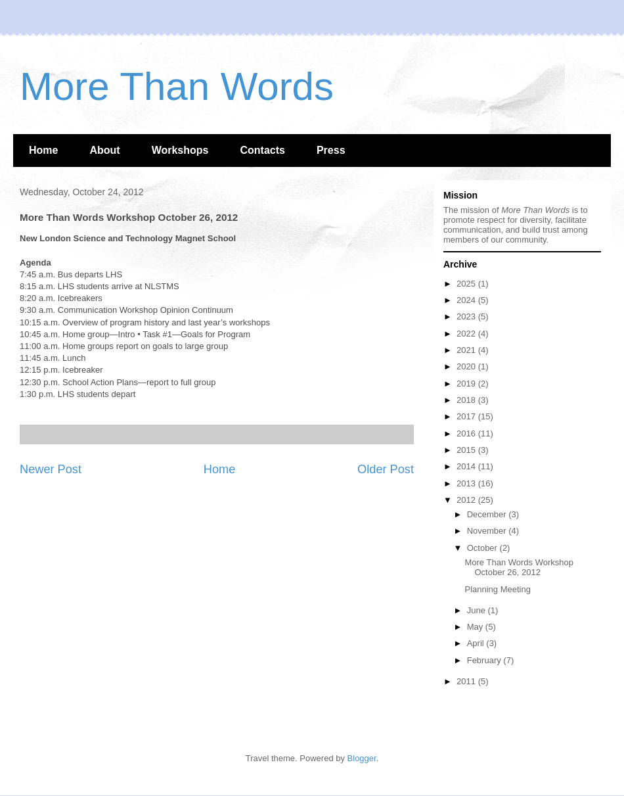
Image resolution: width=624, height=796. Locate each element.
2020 (467, 366)
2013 (467, 483)
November (488, 531)
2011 (467, 681)
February (485, 660)
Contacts (262, 150)
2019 (467, 383)
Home (43, 150)
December (488, 514)
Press (331, 150)
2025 (467, 284)
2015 (467, 450)
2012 (467, 500)
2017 (467, 416)
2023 (467, 316)
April (477, 643)
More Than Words (177, 86)
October (483, 548)
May (476, 627)
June (477, 610)
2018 (467, 400)
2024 (467, 300)
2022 (467, 334)
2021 (467, 350)
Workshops (180, 150)
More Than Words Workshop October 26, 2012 (518, 567)
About (104, 150)
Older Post (385, 469)
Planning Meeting (497, 589)
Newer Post (50, 469)
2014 (467, 466)
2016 (467, 433)
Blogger (361, 758)
